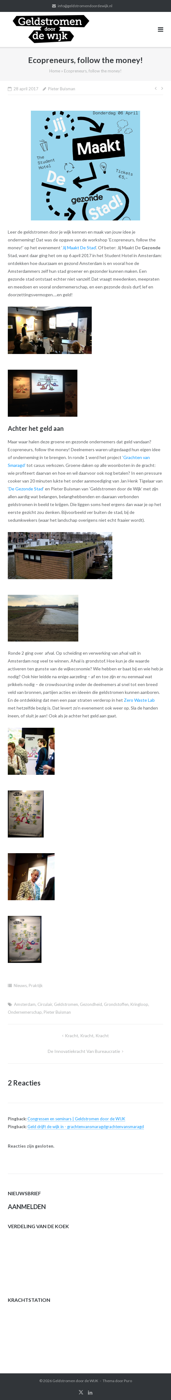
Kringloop (139, 1004)
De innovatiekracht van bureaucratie (84, 1051)
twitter (81, 1392)
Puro (128, 1380)
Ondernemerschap (25, 1012)
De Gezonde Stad (26, 488)
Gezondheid (91, 1004)
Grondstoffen (116, 1004)
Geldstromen (66, 1004)
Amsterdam (25, 1004)
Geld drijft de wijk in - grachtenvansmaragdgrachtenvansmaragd (85, 1126)
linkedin (90, 1392)
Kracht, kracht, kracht (87, 1035)
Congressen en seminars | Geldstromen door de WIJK (76, 1118)
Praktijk (36, 985)
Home (54, 70)
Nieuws (20, 985)
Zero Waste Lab (139, 700)
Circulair (44, 1004)
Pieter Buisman (61, 88)
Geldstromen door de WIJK (75, 1380)
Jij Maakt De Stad (79, 247)
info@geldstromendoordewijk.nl (85, 5)
